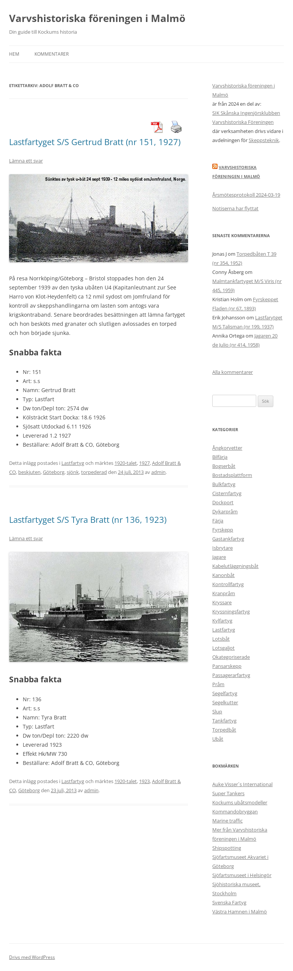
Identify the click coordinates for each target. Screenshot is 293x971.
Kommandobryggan (235, 811)
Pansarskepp (226, 666)
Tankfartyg (224, 720)
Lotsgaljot (223, 647)
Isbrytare (222, 547)
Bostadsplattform (232, 475)
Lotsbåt (221, 638)
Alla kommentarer (232, 372)
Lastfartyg (72, 463)
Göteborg (53, 472)
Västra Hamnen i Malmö (239, 911)
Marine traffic (227, 820)
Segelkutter (225, 702)
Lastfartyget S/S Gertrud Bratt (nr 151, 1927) (94, 141)
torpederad (94, 472)
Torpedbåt (224, 729)
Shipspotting (226, 847)
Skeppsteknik (264, 140)
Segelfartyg (224, 693)
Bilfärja (219, 456)
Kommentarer (51, 54)
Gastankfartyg (228, 538)
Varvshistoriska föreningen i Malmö (97, 18)
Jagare (219, 557)
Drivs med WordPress (32, 957)
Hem (14, 54)
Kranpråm (223, 593)
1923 (144, 781)
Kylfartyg (222, 620)
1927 (144, 463)
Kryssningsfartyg (231, 611)
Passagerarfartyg (231, 675)
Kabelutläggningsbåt (235, 566)
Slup (217, 711)
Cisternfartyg (226, 493)
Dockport (222, 502)
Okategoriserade (231, 657)
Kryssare (222, 602)
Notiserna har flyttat (235, 208)
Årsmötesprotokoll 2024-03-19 (246, 194)
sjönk (73, 472)
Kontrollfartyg (228, 584)
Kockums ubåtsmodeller (239, 802)
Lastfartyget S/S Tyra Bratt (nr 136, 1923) (87, 519)
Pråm (218, 684)
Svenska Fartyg (229, 902)
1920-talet (125, 463)
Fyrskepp (222, 529)
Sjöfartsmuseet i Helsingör (241, 875)
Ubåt (217, 738)
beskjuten (29, 472)
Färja (217, 520)
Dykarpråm (225, 511)
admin (158, 472)
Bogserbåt (223, 466)
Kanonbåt (223, 575)
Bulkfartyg (223, 484)
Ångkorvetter (227, 447)
